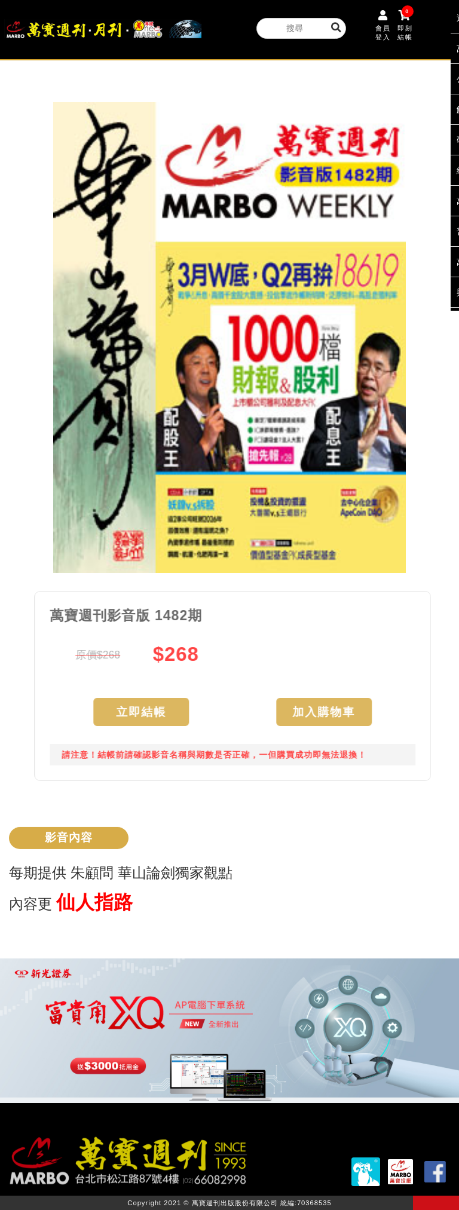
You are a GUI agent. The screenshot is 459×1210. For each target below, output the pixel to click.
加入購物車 (328, 712)
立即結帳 (146, 712)
